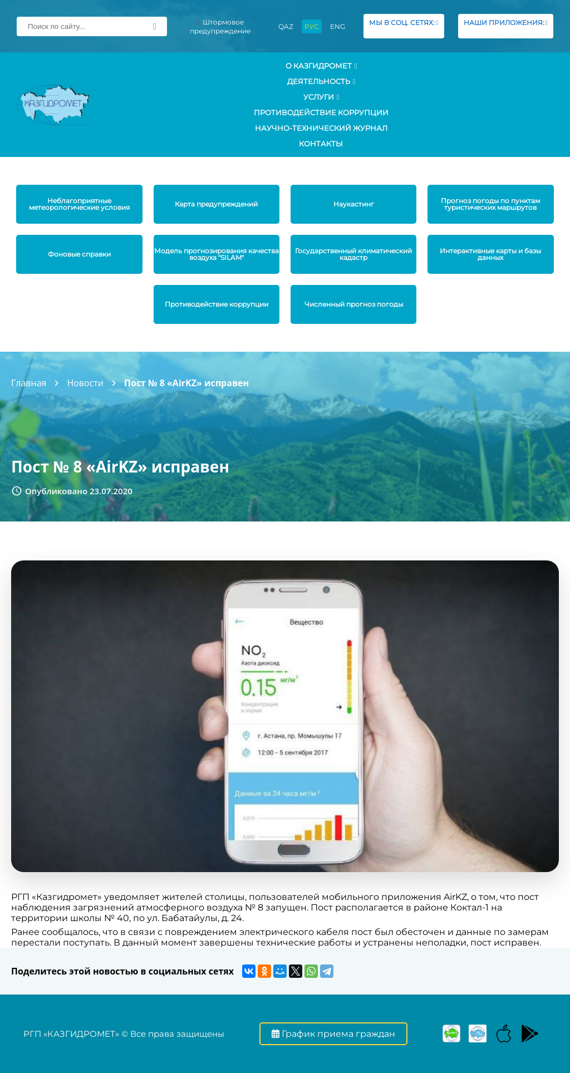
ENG (337, 26)
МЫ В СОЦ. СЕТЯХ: (404, 25)
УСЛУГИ (321, 96)
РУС (311, 26)
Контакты (321, 143)
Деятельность (321, 81)
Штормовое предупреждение (220, 26)
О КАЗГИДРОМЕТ (321, 65)
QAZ (285, 26)
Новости (85, 383)
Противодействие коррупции (321, 112)
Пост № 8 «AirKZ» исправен (186, 383)
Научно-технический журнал (321, 128)
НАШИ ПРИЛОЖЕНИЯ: (506, 25)
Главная (28, 383)
